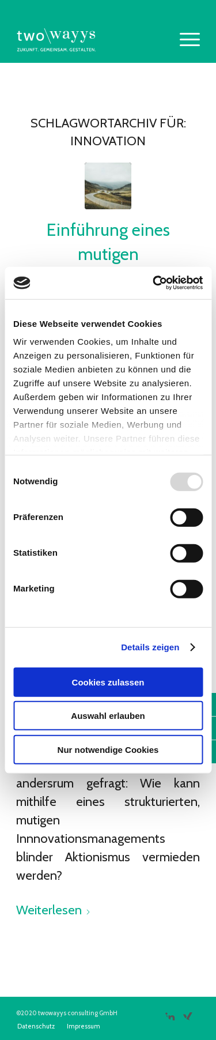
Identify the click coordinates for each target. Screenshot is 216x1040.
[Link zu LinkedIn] (170, 1011)
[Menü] (184, 40)
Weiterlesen (53, 910)
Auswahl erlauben (108, 716)
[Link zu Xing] (187, 1011)
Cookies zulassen (108, 682)
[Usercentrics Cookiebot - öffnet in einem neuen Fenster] (154, 283)
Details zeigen (150, 647)
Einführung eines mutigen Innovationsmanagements (112, 254)
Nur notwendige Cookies (108, 749)
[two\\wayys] (89, 40)
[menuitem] (184, 40)
